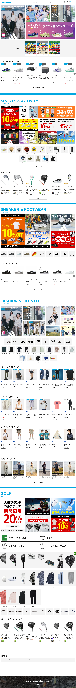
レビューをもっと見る (38, 198)
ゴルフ (65, 93)
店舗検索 (38, 684)
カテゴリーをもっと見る (38, 166)
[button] (74, 74)
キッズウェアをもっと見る (38, 452)
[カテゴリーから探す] (53, 2)
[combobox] (38, 2)
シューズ (28, 93)
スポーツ (9, 93)
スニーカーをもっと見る (38, 289)
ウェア (47, 93)
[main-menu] (74, 2)
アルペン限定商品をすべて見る (38, 87)
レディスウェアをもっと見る (38, 422)
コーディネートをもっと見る (38, 482)
